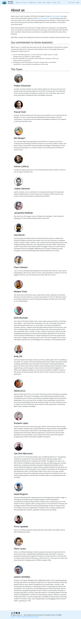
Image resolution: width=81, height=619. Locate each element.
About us (18, 2)
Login (77, 2)
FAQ (44, 2)
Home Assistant (55, 16)
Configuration (32, 2)
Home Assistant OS (43, 18)
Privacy (24, 2)
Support (49, 2)
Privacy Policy (25, 617)
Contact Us (18, 617)
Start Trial (71, 2)
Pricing (39, 2)
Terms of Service (34, 617)
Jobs (58, 2)
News (54, 2)
